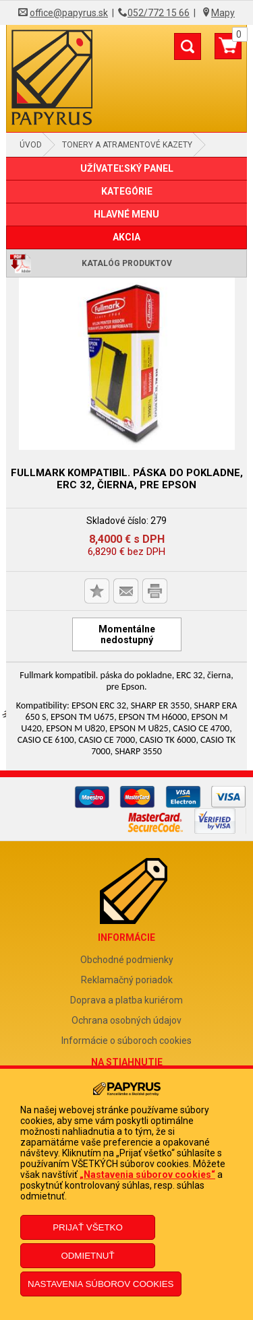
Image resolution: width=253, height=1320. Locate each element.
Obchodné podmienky (126, 959)
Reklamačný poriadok (127, 980)
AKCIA (126, 237)
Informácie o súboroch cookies (126, 1040)
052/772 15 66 (159, 12)
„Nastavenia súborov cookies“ (147, 1174)
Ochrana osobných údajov (126, 1020)
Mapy (223, 12)
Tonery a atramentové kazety (127, 145)
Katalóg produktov (127, 263)
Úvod (31, 145)
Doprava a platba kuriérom (126, 1000)
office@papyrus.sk (69, 12)
